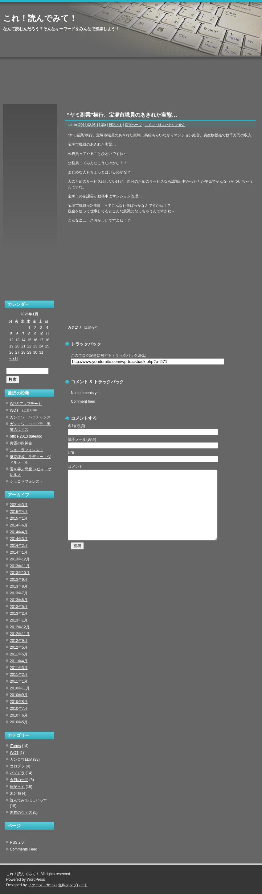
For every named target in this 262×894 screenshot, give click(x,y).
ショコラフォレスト (26, 450)
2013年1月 (18, 620)
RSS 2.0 (17, 842)
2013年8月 (18, 586)
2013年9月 (18, 579)
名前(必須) (76, 426)
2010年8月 (18, 702)
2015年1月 (18, 518)
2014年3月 (18, 539)
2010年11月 (20, 688)
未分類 (15, 793)
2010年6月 (18, 715)
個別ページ (133, 125)
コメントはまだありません (165, 125)
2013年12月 (20, 559)
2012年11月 (20, 634)
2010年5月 (18, 722)
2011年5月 (18, 654)
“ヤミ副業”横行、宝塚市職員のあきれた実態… (122, 115)
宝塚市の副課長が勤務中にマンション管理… (105, 196)
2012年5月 (18, 647)
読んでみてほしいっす (28, 800)
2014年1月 (18, 552)
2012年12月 (20, 627)
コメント (75, 466)
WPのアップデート (26, 403)
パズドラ (17, 773)
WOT (14, 753)
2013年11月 (20, 566)
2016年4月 (18, 511)
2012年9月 (18, 640)
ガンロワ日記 (21, 759)
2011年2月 (18, 674)
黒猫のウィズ (21, 812)
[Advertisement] (151, 275)
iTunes (15, 746)
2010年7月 (18, 708)
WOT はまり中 (23, 410)
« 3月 (13, 358)
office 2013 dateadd (26, 436)
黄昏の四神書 (21, 443)
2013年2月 (18, 613)
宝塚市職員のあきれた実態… (92, 144)
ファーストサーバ (42, 885)
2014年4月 (18, 532)
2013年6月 (18, 600)
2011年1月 (18, 681)
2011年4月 (18, 661)
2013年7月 (18, 593)
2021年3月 (18, 505)
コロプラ (17, 766)
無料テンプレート (73, 885)
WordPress (36, 879)
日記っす (115, 125)
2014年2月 (18, 545)
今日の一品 (19, 780)
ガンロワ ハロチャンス (30, 417)
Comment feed (83, 401)
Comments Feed (23, 849)
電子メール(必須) (82, 439)
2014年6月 (18, 525)
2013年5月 (18, 607)
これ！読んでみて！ (40, 18)
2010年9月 (18, 695)
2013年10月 (20, 573)
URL (71, 453)
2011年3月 (18, 668)
